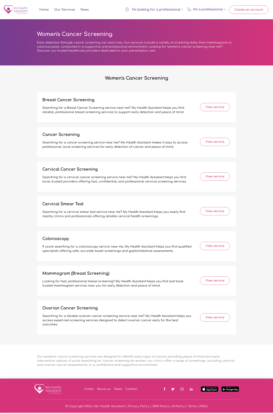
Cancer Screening (61, 136)
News (84, 10)
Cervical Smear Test (63, 205)
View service (215, 108)
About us (104, 390)
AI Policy (178, 407)
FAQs (204, 407)
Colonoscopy (55, 240)
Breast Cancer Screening (68, 101)
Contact (131, 390)
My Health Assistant (109, 407)
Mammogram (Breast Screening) (75, 275)
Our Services (64, 10)
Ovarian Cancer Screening (70, 309)
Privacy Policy (138, 407)
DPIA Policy (160, 407)
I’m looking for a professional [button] (154, 10)
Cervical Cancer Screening (70, 170)
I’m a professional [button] (206, 10)
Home (44, 10)
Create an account (249, 10)
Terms (192, 407)
